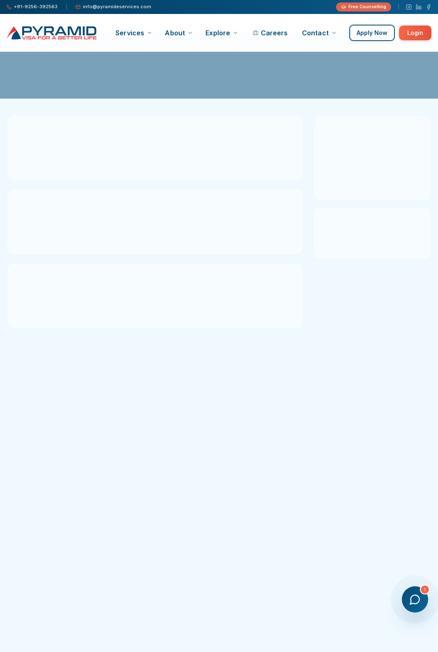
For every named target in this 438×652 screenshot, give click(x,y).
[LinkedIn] (419, 7)
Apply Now (372, 32)
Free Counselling (363, 6)
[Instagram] (409, 7)
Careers (270, 33)
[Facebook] (428, 7)
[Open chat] (415, 599)
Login (415, 32)
